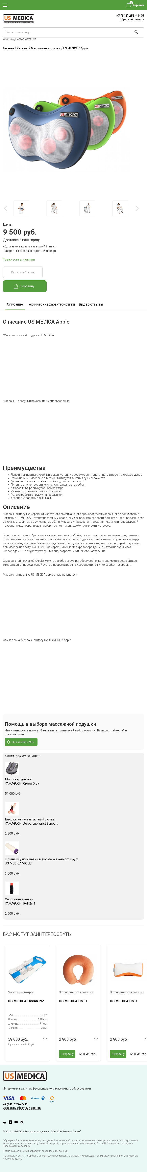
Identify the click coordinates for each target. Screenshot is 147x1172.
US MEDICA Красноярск (110, 1155)
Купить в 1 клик (23, 272)
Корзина (138, 5)
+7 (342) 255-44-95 (130, 15)
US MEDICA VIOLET (73, 861)
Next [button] (137, 208)
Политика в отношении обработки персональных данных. (35, 1151)
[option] (21, 208)
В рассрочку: (21, 1044)
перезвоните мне (20, 742)
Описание (15, 304)
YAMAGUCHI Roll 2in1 (73, 901)
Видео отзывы (91, 304)
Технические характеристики (51, 304)
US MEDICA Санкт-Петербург (20, 1155)
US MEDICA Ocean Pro (26, 1001)
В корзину (24, 286)
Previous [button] (6, 208)
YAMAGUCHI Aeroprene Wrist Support (73, 821)
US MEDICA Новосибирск (52, 1155)
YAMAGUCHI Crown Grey (73, 781)
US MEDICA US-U (73, 1001)
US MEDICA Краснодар (81, 1155)
